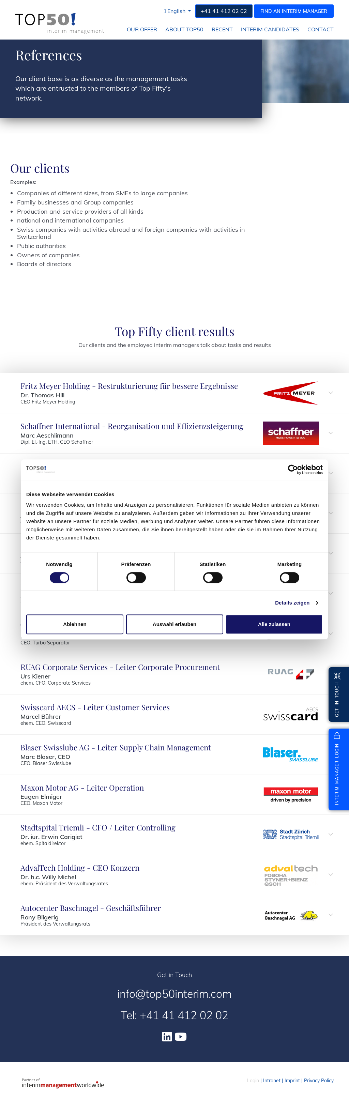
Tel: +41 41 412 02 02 (174, 1015)
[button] (177, 11)
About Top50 (184, 29)
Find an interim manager (293, 11)
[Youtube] (180, 1036)
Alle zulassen (274, 624)
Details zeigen (292, 603)
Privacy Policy (319, 1081)
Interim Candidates (270, 29)
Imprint (292, 1081)
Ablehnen (74, 624)
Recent (222, 29)
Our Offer (142, 29)
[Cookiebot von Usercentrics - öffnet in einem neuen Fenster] (293, 469)
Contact (320, 29)
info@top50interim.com (174, 994)
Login (253, 1081)
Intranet (271, 1081)
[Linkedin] (167, 1036)
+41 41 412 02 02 (224, 10)
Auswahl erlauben (174, 624)
